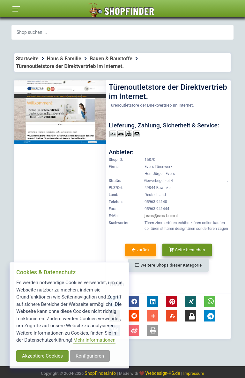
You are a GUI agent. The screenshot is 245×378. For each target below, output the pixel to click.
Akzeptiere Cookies (42, 356)
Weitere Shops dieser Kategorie (168, 265)
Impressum (193, 373)
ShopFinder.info (100, 373)
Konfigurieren (90, 356)
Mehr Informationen (94, 340)
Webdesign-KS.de (163, 373)
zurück (141, 249)
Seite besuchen (187, 249)
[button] (133, 301)
